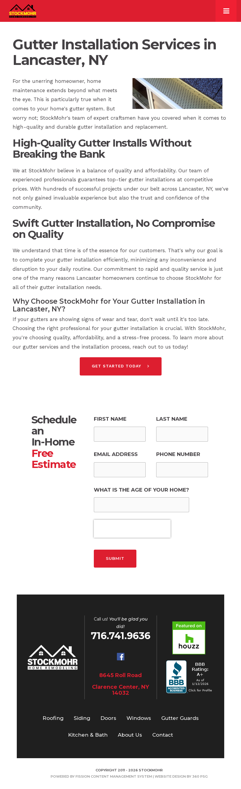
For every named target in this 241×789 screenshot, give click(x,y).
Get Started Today (116, 366)
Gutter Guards (180, 718)
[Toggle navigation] (226, 11)
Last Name (171, 419)
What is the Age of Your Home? (141, 490)
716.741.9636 (120, 635)
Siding (82, 718)
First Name (110, 419)
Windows (138, 718)
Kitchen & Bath (88, 735)
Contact (162, 735)
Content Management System (121, 776)
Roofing (53, 718)
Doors (108, 718)
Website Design (170, 776)
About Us (130, 735)
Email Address (116, 454)
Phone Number (178, 454)
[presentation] (132, 529)
